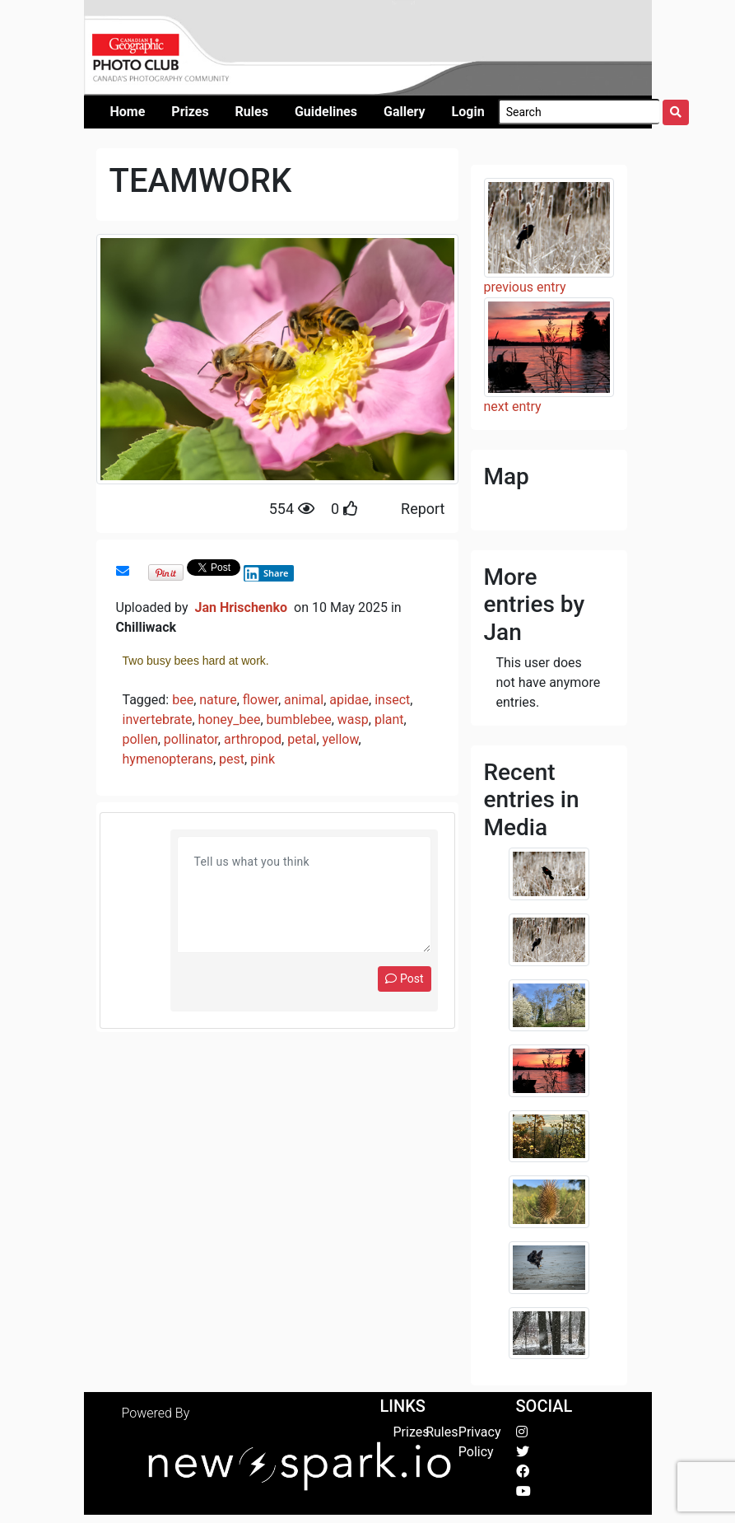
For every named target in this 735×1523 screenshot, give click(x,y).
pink (262, 759)
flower (260, 700)
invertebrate (158, 719)
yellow (341, 739)
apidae (349, 700)
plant (389, 719)
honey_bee (229, 719)
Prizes (411, 1432)
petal (301, 739)
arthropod (252, 739)
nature (217, 700)
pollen (140, 739)
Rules (442, 1432)
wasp (353, 719)
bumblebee (299, 719)
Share (266, 573)
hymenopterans (168, 759)
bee (182, 700)
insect (392, 700)
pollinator (191, 739)
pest (231, 759)
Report (422, 508)
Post (404, 978)
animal (303, 700)
